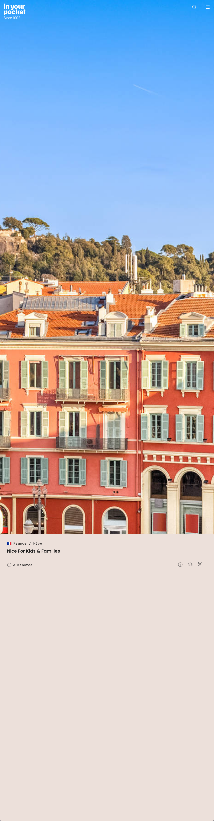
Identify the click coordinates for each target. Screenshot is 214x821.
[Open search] (194, 7)
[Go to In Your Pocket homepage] (15, 12)
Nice (37, 543)
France (20, 543)
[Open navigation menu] (207, 7)
